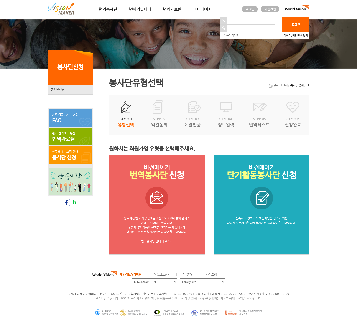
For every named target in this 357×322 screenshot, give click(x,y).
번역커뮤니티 (140, 9)
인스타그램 (253, 275)
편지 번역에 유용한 (70, 137)
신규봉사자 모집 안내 (70, 155)
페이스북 (238, 275)
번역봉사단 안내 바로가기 (157, 241)
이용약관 (188, 274)
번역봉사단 (108, 9)
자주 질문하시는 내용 (70, 118)
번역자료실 (172, 9)
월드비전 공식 (231, 275)
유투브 (261, 275)
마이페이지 (202, 9)
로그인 (249, 9)
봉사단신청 (58, 89)
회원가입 (270, 9)
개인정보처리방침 (131, 274)
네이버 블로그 (246, 275)
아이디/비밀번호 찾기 (296, 35)
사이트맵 (211, 274)
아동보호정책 (162, 274)
